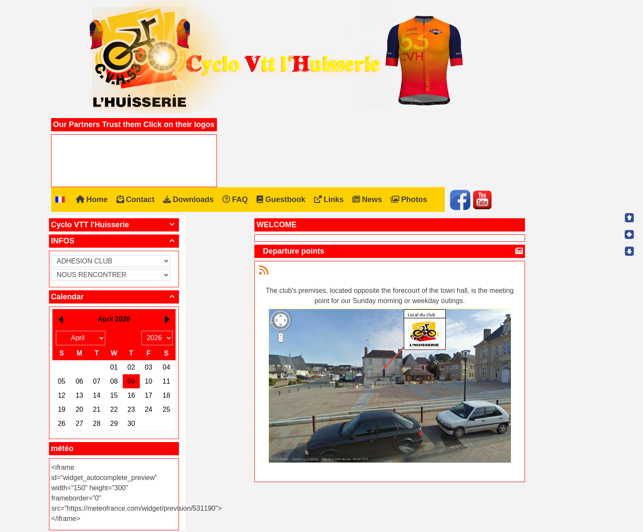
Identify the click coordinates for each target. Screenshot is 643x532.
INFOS (114, 241)
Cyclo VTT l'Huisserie (114, 224)
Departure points (294, 251)
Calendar (114, 296)
